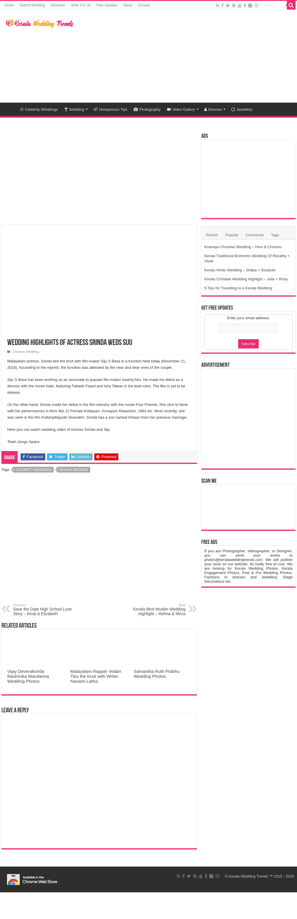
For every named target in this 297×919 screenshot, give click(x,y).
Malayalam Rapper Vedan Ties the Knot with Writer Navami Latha (95, 676)
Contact (144, 5)
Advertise (58, 5)
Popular (231, 235)
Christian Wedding (25, 351)
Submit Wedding (32, 5)
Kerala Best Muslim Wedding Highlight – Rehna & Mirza (155, 609)
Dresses (213, 109)
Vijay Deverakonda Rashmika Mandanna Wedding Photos (28, 676)
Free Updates (106, 5)
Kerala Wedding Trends (248, 876)
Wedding (74, 109)
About (127, 5)
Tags (275, 235)
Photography (147, 109)
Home (9, 5)
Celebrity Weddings (38, 109)
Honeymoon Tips (110, 109)
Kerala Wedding (73, 469)
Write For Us (80, 5)
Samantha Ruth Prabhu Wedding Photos (157, 674)
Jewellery (241, 109)
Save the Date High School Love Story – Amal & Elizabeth (43, 609)
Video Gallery (181, 109)
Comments (255, 235)
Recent (212, 235)
